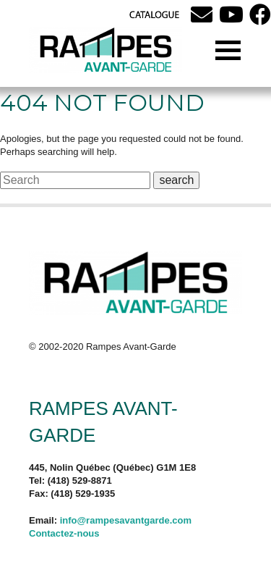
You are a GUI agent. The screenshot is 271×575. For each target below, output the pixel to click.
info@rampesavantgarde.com (126, 520)
